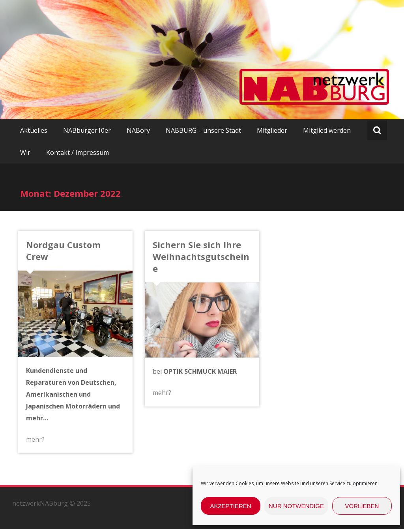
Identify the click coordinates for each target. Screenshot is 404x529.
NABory (138, 130)
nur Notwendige (296, 506)
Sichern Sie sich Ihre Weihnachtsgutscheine (201, 256)
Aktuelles (33, 130)
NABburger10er (87, 130)
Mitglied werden (327, 130)
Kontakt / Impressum (77, 152)
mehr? (35, 439)
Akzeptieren (230, 506)
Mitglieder (272, 130)
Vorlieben (362, 506)
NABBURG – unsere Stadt (203, 130)
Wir (25, 152)
